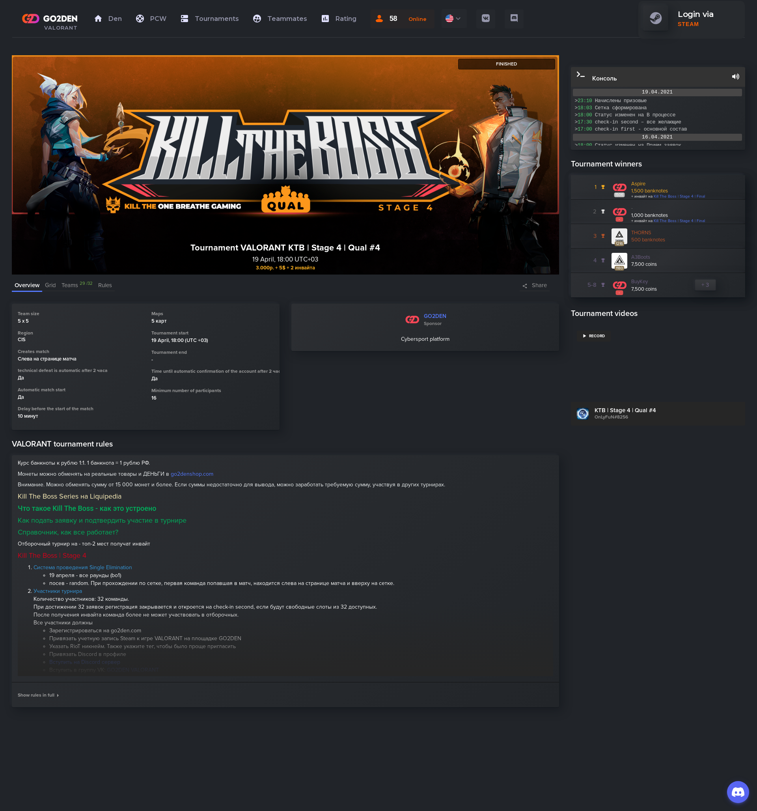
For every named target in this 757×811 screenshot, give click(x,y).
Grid (50, 285)
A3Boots (640, 257)
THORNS (641, 233)
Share (539, 285)
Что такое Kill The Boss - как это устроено (87, 508)
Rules (105, 285)
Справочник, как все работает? (68, 532)
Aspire (638, 184)
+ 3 (705, 284)
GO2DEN (435, 316)
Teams (77, 285)
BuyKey (639, 281)
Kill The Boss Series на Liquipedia (69, 496)
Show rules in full (38, 695)
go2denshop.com (192, 474)
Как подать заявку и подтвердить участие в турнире (102, 520)
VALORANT (61, 27)
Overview (27, 285)
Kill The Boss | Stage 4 (52, 555)
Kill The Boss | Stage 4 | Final (679, 196)
